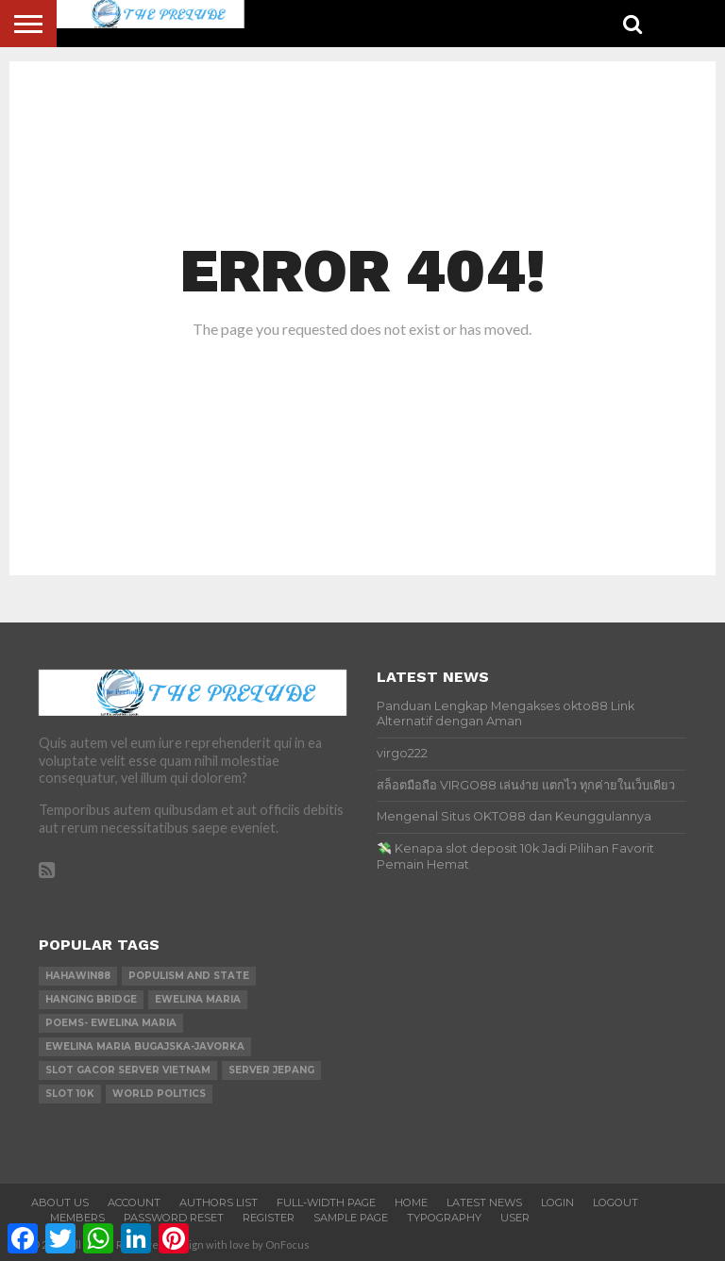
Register (269, 1217)
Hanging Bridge (91, 999)
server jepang (271, 1070)
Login (557, 1202)
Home (411, 1202)
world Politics (159, 1093)
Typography (444, 1217)
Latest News (484, 1202)
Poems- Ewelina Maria (111, 1023)
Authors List (218, 1202)
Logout (615, 1202)
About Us (60, 1202)
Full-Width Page (326, 1202)
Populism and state (188, 976)
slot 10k (69, 1093)
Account (134, 1202)
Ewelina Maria (198, 999)
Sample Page (350, 1217)
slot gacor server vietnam (128, 1070)
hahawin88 (77, 976)
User (515, 1217)
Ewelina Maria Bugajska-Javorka (144, 1046)
